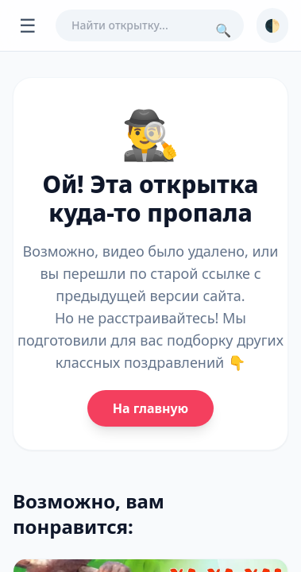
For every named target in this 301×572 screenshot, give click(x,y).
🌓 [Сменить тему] (272, 25)
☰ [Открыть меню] (28, 25)
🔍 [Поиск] (223, 30)
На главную (150, 408)
